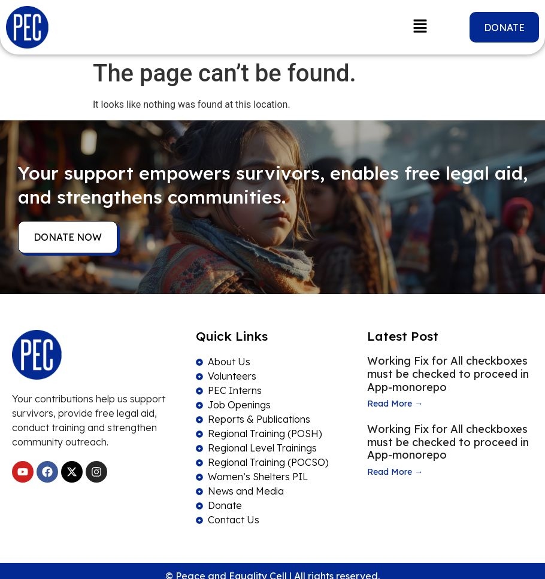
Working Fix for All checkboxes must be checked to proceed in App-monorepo (448, 373)
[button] (420, 27)
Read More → (395, 403)
